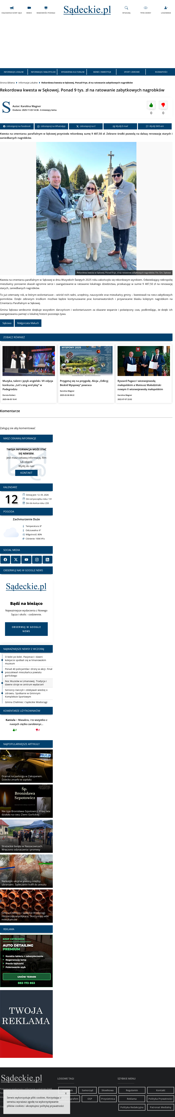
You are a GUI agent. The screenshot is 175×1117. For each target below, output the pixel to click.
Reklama (132, 1098)
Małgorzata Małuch (28, 323)
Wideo (29, 10)
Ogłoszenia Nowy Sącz (12, 10)
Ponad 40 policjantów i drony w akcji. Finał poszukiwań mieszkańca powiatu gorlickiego (28, 672)
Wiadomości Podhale (46, 10)
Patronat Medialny (160, 1107)
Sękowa (7, 323)
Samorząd (87, 1090)
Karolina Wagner (31, 106)
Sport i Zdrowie (132, 72)
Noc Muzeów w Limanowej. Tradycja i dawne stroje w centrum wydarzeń (26, 683)
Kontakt (26, 473)
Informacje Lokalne (14, 72)
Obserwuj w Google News (26, 629)
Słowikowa (108, 1090)
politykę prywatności (52, 1106)
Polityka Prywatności (160, 1098)
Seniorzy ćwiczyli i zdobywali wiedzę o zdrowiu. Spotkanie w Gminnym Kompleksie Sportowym (26, 693)
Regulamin (132, 1090)
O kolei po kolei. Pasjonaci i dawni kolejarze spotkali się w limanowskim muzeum (25, 660)
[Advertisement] (87, 43)
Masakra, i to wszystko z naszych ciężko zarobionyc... (26, 726)
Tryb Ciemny (145, 10)
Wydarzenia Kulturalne (72, 72)
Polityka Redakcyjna (131, 1107)
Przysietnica (108, 1098)
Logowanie (166, 10)
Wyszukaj (126, 10)
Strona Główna (7, 82)
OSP (90, 1098)
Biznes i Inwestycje (102, 72)
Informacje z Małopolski (43, 72)
